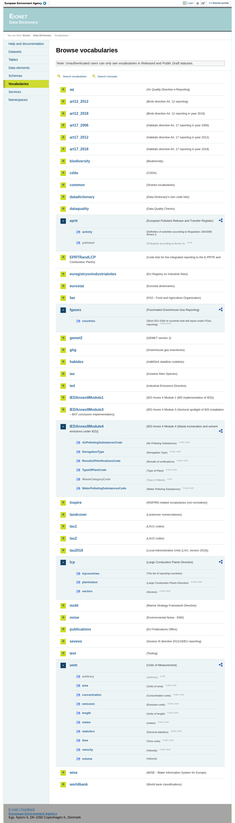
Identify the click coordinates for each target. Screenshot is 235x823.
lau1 (73, 526)
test (73, 653)
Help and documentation (26, 44)
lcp (72, 562)
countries (88, 321)
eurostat (77, 286)
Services (14, 92)
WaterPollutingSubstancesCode (104, 488)
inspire (75, 502)
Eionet (26, 35)
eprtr (74, 221)
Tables (13, 59)
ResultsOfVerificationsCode (101, 461)
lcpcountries (90, 573)
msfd (74, 605)
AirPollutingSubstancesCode (102, 442)
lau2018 (76, 550)
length (86, 713)
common (77, 185)
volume (87, 758)
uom (73, 665)
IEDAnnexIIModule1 (86, 397)
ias (72, 374)
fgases (75, 310)
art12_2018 (79, 113)
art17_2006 (79, 125)
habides (76, 362)
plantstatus (90, 582)
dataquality (79, 209)
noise (74, 617)
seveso (76, 641)
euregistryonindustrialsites (93, 274)
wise (74, 772)
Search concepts (107, 76)
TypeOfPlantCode (94, 470)
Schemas (15, 76)
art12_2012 (79, 101)
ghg (73, 350)
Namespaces (18, 100)
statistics (88, 731)
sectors (87, 591)
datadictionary (82, 197)
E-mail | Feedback (22, 809)
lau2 (73, 538)
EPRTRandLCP (83, 257)
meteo (86, 722)
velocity (87, 749)
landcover (78, 514)
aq (72, 89)
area (85, 685)
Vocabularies (18, 84)
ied (72, 386)
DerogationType (93, 451)
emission (88, 704)
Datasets (14, 52)
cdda (74, 173)
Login (190, 3)
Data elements (19, 68)
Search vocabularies (74, 76)
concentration (91, 694)
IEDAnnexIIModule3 (86, 410)
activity (87, 232)
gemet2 (76, 338)
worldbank (79, 784)
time (85, 740)
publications (80, 629)
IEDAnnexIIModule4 (86, 426)
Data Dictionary (42, 35)
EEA (27, 3)
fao (72, 298)
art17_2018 (79, 149)
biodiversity (80, 161)
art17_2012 (79, 137)
